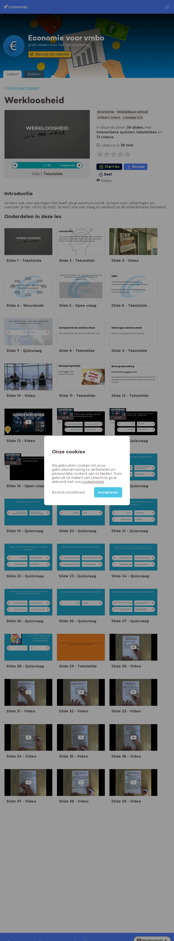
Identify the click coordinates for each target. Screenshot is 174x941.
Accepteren (108, 492)
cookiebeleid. (93, 482)
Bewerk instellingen (68, 492)
